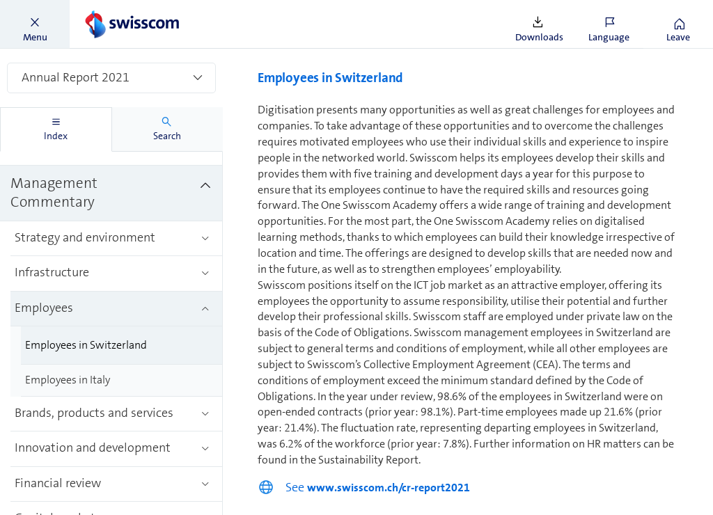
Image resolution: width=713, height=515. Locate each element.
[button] (35, 24)
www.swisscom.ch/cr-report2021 (388, 487)
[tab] (56, 129)
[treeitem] (111, 193)
